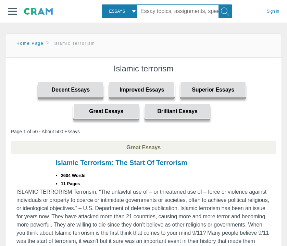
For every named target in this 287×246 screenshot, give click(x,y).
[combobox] (119, 11)
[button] (12, 11)
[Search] (225, 11)
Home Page (30, 43)
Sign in (273, 11)
